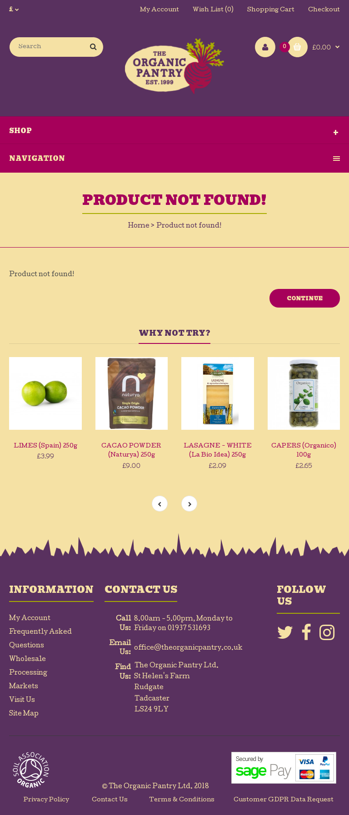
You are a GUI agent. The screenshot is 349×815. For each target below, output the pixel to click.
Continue (305, 298)
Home (139, 226)
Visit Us (22, 700)
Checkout (324, 10)
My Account (159, 10)
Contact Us (110, 800)
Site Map (24, 714)
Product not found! (188, 226)
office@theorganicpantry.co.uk (188, 648)
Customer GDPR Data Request (284, 800)
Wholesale (27, 659)
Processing (28, 673)
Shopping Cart (270, 10)
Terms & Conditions (181, 800)
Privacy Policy (46, 800)
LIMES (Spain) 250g (45, 446)
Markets (23, 687)
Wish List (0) (213, 10)
